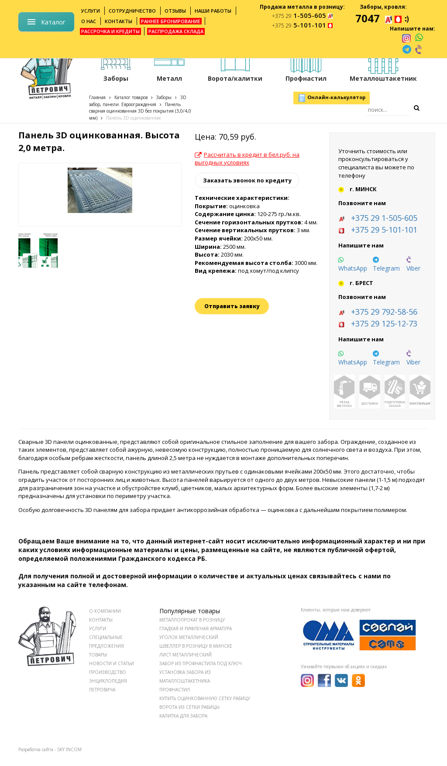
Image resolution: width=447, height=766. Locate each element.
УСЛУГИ (97, 628)
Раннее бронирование (171, 21)
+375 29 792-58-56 (384, 311)
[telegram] (406, 49)
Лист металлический (185, 655)
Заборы (164, 97)
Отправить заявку (231, 306)
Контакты (118, 21)
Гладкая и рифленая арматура (195, 628)
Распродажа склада (176, 31)
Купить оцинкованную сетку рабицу (204, 698)
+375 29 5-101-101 (384, 229)
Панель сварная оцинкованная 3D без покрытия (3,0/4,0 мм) (140, 111)
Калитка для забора (183, 716)
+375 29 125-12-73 (384, 323)
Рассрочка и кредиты (110, 31)
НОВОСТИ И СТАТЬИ (111, 663)
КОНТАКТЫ (101, 620)
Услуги (90, 10)
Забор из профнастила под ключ (200, 663)
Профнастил (174, 690)
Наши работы (213, 10)
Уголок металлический (188, 637)
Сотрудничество (132, 10)
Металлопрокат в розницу (192, 620)
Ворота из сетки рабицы (189, 707)
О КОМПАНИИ (105, 611)
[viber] (419, 49)
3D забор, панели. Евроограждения (137, 100)
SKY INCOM (69, 749)
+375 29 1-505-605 (384, 218)
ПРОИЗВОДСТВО (107, 672)
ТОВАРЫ (98, 655)
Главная (97, 97)
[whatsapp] (419, 38)
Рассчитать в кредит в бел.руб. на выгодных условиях (247, 159)
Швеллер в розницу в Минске (195, 646)
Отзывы (175, 10)
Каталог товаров (131, 97)
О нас (88, 21)
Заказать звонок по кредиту (247, 180)
